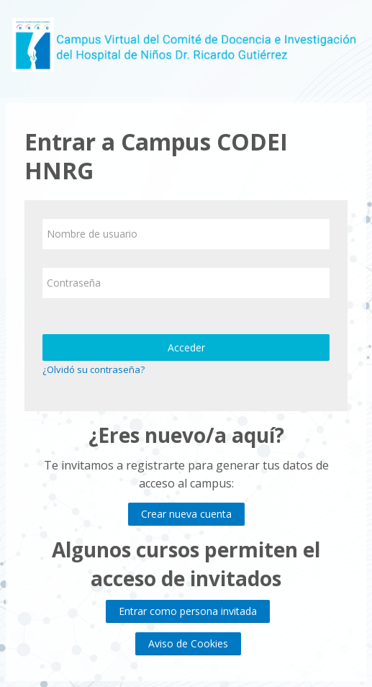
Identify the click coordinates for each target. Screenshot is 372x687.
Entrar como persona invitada (188, 611)
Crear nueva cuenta (186, 514)
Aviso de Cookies (188, 643)
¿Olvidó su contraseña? (93, 369)
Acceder (186, 347)
